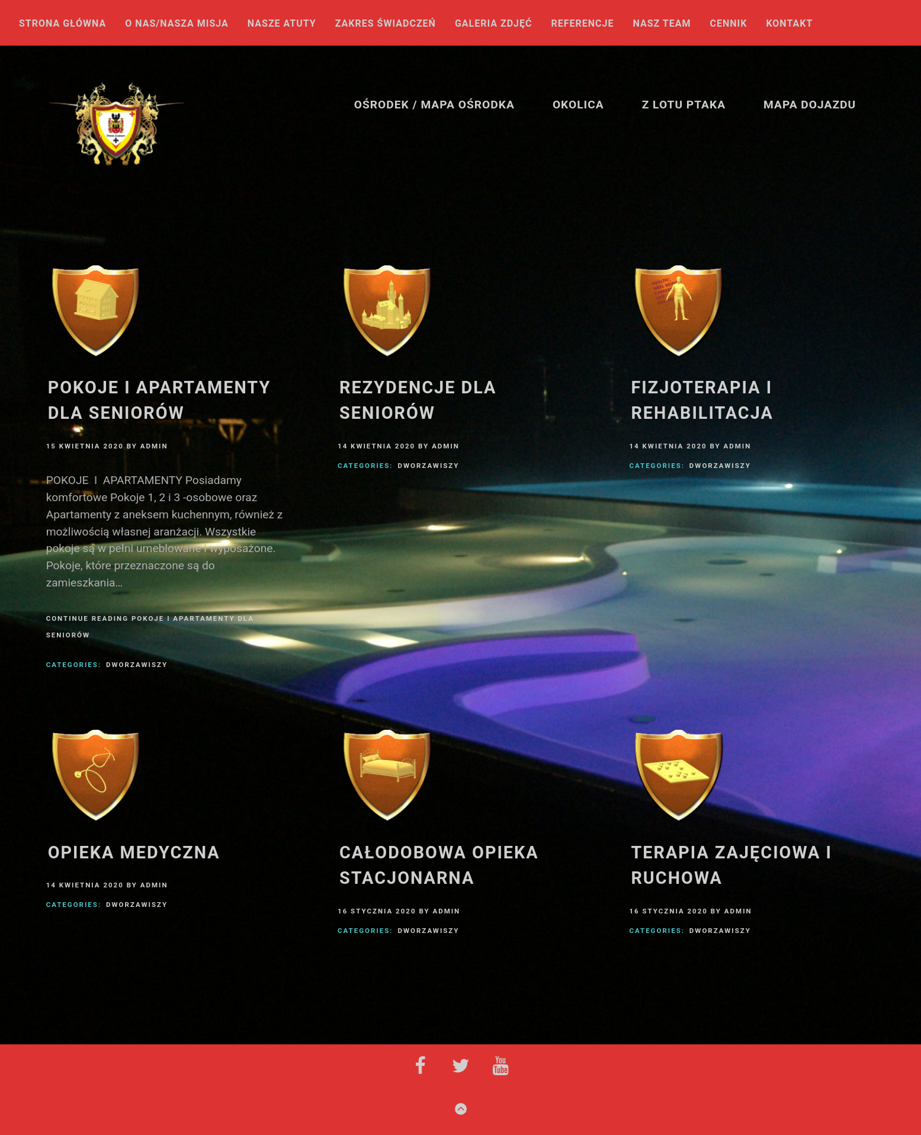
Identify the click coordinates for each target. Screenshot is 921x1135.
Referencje (582, 24)
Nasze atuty (282, 24)
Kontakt (789, 24)
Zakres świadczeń (385, 24)
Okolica (578, 104)
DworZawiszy (137, 665)
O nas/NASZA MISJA (177, 24)
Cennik (728, 24)
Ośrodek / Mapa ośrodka (434, 104)
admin (154, 446)
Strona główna (62, 24)
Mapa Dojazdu (809, 104)
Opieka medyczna (134, 852)
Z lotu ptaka (684, 104)
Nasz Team (662, 24)
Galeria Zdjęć (493, 24)
